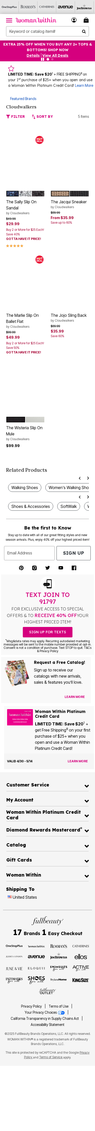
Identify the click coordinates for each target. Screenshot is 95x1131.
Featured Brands (23, 98)
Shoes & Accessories (30, 506)
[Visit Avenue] (36, 956)
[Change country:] (9, 897)
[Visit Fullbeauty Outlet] (47, 991)
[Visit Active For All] (80, 967)
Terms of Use (58, 1006)
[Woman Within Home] (36, 20)
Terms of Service (51, 1057)
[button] (74, 20)
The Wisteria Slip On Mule (25, 433)
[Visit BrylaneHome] (58, 980)
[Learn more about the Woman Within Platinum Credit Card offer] (78, 761)
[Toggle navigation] (9, 20)
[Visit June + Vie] (14, 968)
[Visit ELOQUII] (36, 967)
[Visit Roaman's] (58, 945)
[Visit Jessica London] (14, 956)
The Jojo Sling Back (70, 318)
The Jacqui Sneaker (70, 204)
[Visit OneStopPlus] (14, 945)
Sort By (42, 116)
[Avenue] (65, 7)
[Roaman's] (28, 7)
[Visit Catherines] (80, 945)
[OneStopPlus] (9, 7)
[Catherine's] (46, 7)
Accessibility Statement (47, 1025)
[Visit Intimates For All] (14, 980)
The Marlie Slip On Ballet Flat (25, 321)
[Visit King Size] (80, 980)
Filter (15, 116)
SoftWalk (69, 506)
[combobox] (47, 31)
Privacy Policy (31, 1006)
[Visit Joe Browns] (58, 955)
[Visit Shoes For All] (36, 979)
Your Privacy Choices (45, 1012)
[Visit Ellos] (80, 956)
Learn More (84, 85)
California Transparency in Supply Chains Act (45, 1019)
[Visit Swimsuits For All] (58, 968)
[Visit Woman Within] (36, 945)
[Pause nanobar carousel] (43, 59)
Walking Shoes (24, 487)
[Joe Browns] (84, 7)
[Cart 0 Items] (87, 20)
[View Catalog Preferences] (75, 697)
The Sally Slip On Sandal (25, 207)
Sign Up (73, 553)
